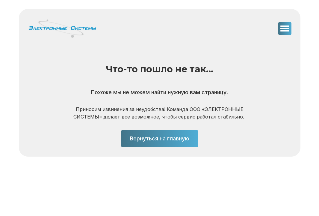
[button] (284, 28)
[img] (62, 28)
